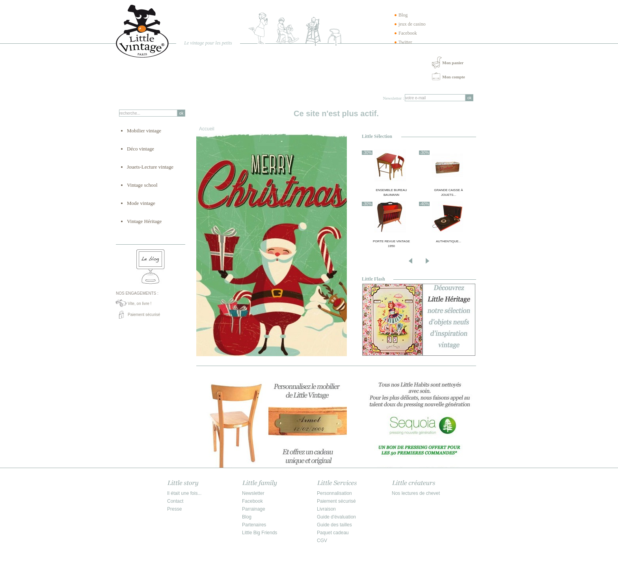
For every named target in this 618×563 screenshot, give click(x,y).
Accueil (206, 129)
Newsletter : (393, 98)
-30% (367, 153)
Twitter (405, 42)
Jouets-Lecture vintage (150, 167)
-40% (424, 204)
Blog (403, 15)
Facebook (407, 33)
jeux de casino (412, 24)
